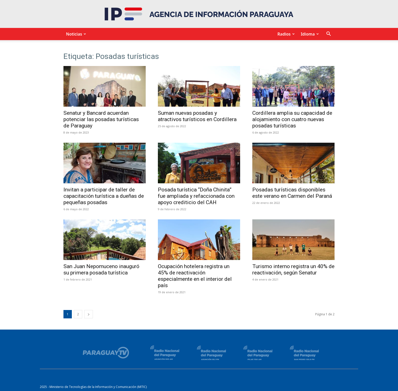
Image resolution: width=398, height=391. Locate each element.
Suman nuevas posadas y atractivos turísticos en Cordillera (197, 116)
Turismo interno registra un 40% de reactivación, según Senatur (293, 269)
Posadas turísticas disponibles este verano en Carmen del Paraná (292, 193)
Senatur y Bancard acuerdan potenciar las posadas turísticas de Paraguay (101, 119)
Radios (285, 34)
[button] (328, 34)
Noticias (75, 34)
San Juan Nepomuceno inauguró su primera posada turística (101, 269)
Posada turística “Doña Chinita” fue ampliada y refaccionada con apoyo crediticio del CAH (196, 196)
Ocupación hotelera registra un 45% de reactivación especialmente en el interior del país (195, 275)
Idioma (309, 34)
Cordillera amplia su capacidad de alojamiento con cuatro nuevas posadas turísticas (292, 119)
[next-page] (88, 314)
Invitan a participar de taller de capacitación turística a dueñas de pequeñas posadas (103, 196)
